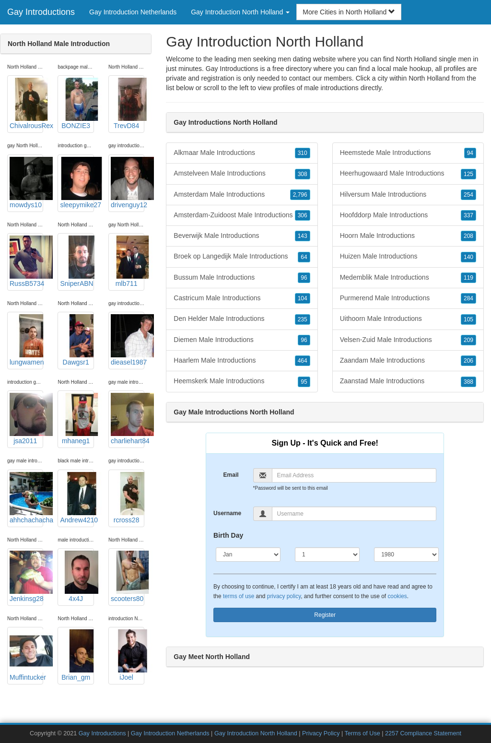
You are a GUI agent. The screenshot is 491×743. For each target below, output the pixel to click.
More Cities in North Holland (349, 12)
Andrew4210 (77, 498)
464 (302, 360)
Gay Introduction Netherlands (132, 12)
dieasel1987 (127, 340)
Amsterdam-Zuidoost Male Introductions (242, 215)
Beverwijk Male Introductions (242, 236)
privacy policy (284, 596)
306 (302, 215)
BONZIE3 (77, 104)
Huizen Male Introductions (408, 256)
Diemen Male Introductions (242, 340)
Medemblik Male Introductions (408, 277)
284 (468, 298)
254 (468, 194)
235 (302, 319)
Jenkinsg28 (26, 576)
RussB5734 (26, 261)
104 (302, 298)
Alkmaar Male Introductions (242, 153)
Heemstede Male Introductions (408, 153)
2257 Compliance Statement (423, 733)
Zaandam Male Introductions (408, 360)
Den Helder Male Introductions (242, 319)
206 (468, 360)
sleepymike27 (77, 183)
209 (468, 340)
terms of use (238, 596)
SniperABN (77, 261)
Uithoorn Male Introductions (408, 319)
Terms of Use (362, 733)
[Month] (248, 554)
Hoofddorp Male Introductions (408, 215)
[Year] (406, 554)
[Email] (354, 475)
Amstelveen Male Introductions (242, 173)
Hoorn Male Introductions (408, 236)
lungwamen (26, 340)
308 (302, 174)
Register (325, 615)
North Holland (429, 78)
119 (468, 277)
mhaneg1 (77, 419)
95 (304, 381)
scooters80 (127, 576)
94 (470, 153)
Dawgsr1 (77, 340)
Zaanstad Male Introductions (408, 381)
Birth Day (228, 535)
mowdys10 (26, 183)
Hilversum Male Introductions (408, 194)
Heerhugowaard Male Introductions (408, 173)
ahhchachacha (26, 498)
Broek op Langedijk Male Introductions (242, 256)
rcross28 (127, 498)
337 (468, 215)
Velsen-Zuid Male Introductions (408, 340)
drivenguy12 (127, 183)
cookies (397, 596)
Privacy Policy (320, 733)
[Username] (354, 514)
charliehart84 (127, 419)
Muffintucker (26, 655)
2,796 (300, 194)
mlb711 (127, 261)
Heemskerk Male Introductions (242, 381)
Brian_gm (77, 655)
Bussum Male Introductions (242, 277)
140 (468, 257)
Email (231, 475)
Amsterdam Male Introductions (242, 194)
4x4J (77, 576)
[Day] (327, 554)
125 (468, 174)
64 (304, 257)
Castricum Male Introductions (242, 298)
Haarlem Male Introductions (242, 360)
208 (468, 236)
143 (302, 236)
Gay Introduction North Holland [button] (240, 12)
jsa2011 (26, 419)
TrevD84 (127, 104)
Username (227, 513)
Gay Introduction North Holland (255, 733)
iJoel (127, 655)
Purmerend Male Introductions (408, 298)
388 (468, 381)
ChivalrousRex (26, 104)
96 (304, 277)
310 (302, 153)
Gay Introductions (41, 12)
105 (468, 319)
